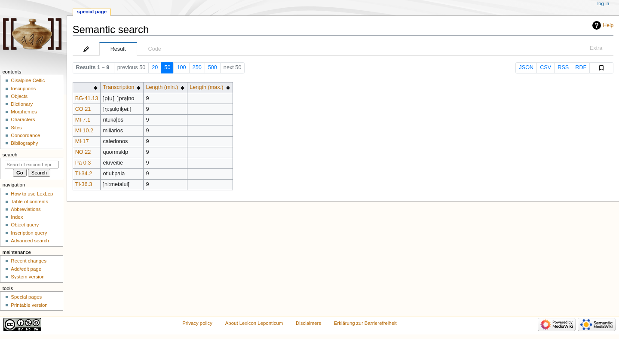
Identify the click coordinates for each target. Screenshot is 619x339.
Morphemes (24, 111)
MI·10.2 (84, 131)
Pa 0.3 (83, 163)
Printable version (29, 305)
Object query (25, 224)
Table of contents (29, 201)
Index (17, 217)
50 (167, 67)
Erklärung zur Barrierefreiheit (365, 323)
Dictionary (22, 104)
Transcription (118, 87)
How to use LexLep (32, 193)
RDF (580, 67)
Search (10, 154)
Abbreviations (25, 209)
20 (155, 67)
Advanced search (30, 240)
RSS (563, 67)
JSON (526, 67)
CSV (545, 67)
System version (27, 276)
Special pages (26, 296)
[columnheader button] (87, 87)
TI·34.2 (83, 174)
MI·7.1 (82, 120)
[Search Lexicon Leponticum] (31, 164)
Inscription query (29, 232)
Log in (603, 3)
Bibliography (24, 143)
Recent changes (28, 260)
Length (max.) (206, 87)
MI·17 (82, 141)
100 (181, 67)
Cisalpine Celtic (28, 80)
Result (118, 49)
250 (197, 67)
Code (154, 49)
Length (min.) (162, 87)
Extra (596, 48)
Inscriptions (23, 88)
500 (212, 67)
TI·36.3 (83, 184)
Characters (23, 119)
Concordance (25, 135)
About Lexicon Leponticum (254, 323)
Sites (16, 127)
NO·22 (83, 152)
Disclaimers (308, 323)
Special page (92, 11)
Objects (19, 96)
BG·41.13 (86, 98)
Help (608, 25)
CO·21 (83, 109)
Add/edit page (26, 269)
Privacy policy (197, 323)
